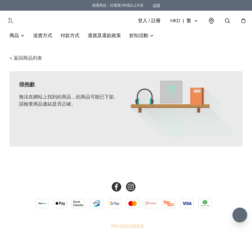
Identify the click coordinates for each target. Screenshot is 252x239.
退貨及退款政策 (104, 48)
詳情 (156, 5)
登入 (144, 27)
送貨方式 (42, 48)
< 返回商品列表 (25, 71)
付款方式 (69, 48)
